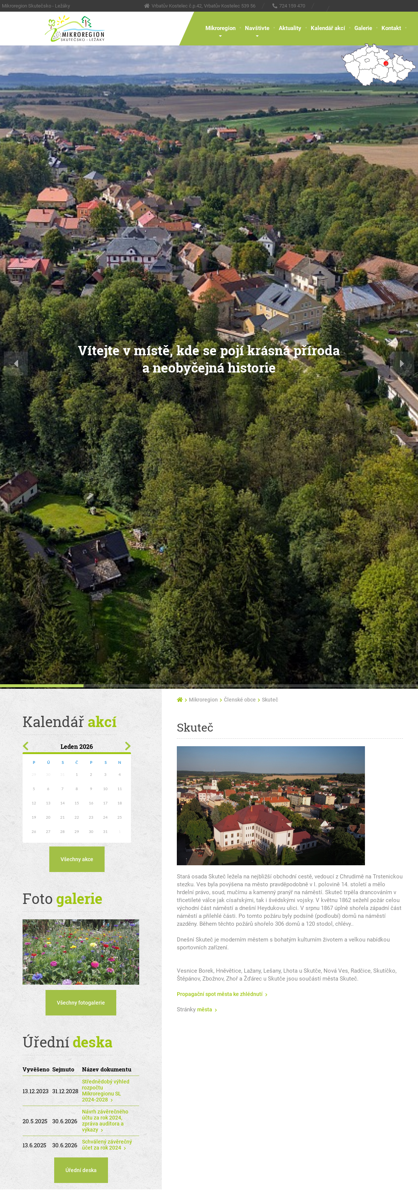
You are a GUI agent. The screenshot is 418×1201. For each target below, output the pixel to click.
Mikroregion (220, 28)
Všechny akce (77, 859)
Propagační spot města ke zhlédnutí (220, 994)
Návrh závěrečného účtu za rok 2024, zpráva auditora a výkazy (105, 1121)
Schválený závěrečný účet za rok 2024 (107, 1145)
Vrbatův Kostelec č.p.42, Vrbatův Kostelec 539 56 (203, 6)
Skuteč (270, 700)
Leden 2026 (77, 746)
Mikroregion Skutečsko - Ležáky (36, 6)
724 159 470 (292, 6)
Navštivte (257, 28)
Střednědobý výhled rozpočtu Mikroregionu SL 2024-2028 (105, 1091)
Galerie (363, 28)
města (204, 1009)
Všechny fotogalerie (81, 1003)
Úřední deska (81, 1170)
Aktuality (290, 28)
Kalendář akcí (328, 28)
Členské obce (240, 700)
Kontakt (391, 28)
